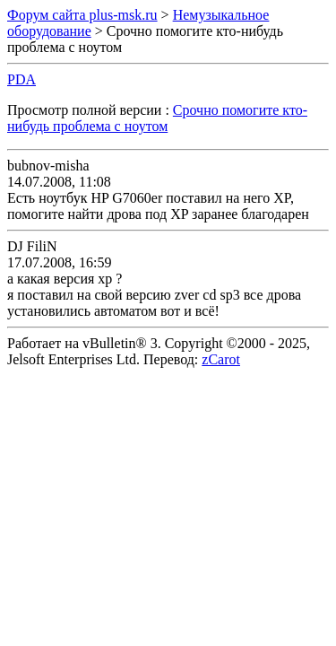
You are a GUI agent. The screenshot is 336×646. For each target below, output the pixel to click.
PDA (21, 79)
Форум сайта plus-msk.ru (82, 14)
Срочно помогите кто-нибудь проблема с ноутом (157, 118)
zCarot (221, 359)
